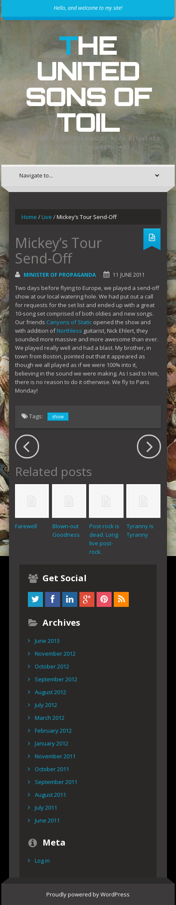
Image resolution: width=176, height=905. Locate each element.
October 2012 (52, 666)
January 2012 (51, 743)
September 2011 (56, 782)
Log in (42, 860)
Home (29, 217)
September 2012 (56, 679)
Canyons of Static (69, 322)
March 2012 (49, 718)
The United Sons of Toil (88, 83)
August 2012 (50, 692)
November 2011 (55, 756)
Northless (69, 330)
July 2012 (46, 705)
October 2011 (52, 769)
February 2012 (53, 730)
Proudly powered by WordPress (88, 894)
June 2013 (47, 641)
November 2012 (55, 653)
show (58, 416)
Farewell (26, 526)
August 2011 (50, 795)
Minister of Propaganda (60, 274)
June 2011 (47, 820)
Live (47, 217)
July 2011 (46, 807)
